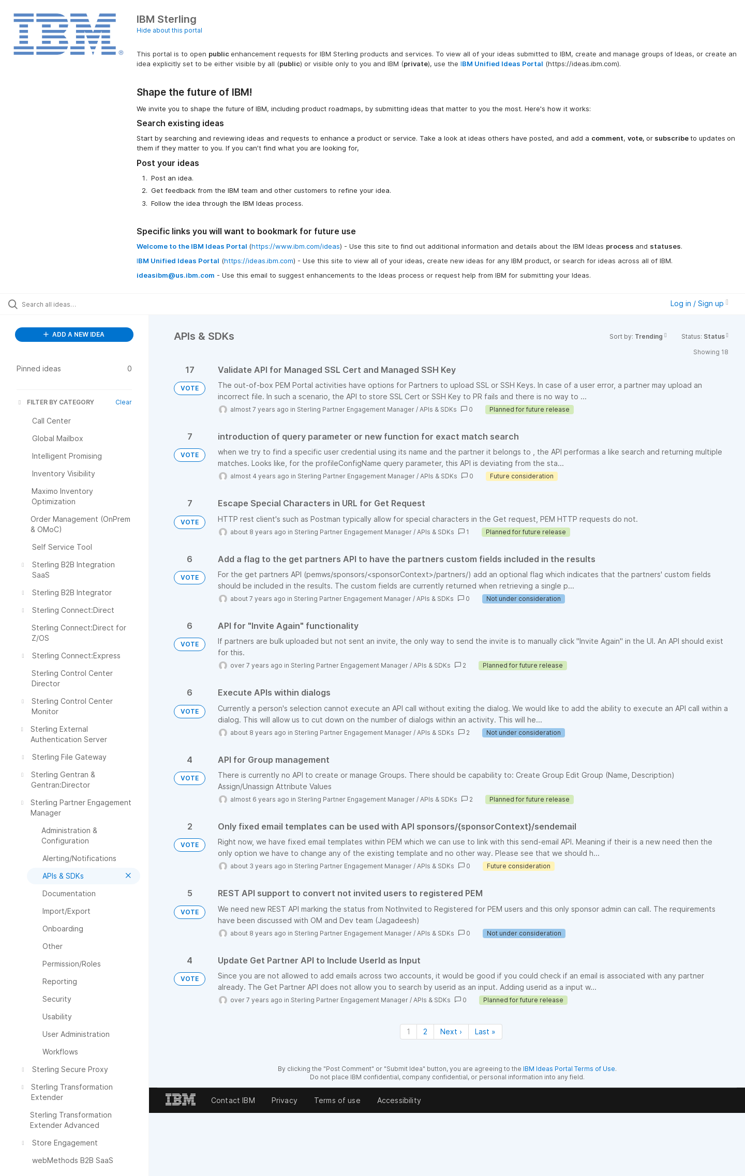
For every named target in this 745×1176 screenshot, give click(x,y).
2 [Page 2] (425, 1031)
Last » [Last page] (485, 1031)
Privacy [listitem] (284, 1100)
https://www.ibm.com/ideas (295, 246)
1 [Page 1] (408, 1031)
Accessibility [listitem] (399, 1100)
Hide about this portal (169, 30)
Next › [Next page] (451, 1031)
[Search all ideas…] (87, 304)
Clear (123, 402)
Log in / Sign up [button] (699, 303)
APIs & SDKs (438, 409)
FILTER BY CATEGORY (55, 402)
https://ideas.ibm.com (258, 261)
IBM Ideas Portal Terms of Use (569, 1069)
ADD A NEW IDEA (74, 334)
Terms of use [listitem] (337, 1100)
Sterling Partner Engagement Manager (355, 409)
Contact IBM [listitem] (233, 1100)
